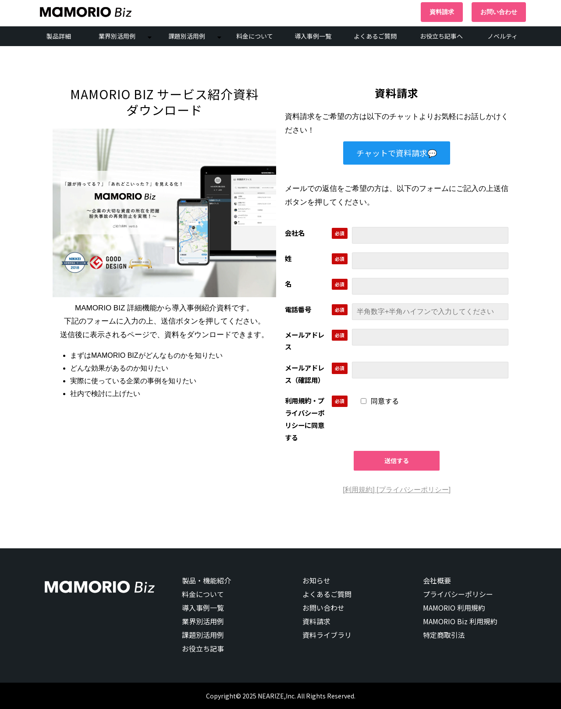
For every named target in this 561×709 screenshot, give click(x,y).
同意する (380, 401)
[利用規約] (359, 489)
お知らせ (316, 580)
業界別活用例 (117, 36)
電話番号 (298, 309)
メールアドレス (304, 341)
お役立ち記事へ (441, 36)
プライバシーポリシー (458, 594)
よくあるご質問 (375, 36)
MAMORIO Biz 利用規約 (460, 621)
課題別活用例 (186, 36)
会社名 (295, 233)
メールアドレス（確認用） (304, 374)
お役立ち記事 (203, 648)
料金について (254, 36)
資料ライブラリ (327, 635)
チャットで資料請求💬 (396, 152)
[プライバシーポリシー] (413, 489)
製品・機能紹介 (206, 580)
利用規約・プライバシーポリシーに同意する (304, 419)
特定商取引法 (444, 635)
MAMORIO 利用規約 (454, 607)
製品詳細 (58, 36)
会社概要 (437, 580)
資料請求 (442, 11)
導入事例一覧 (313, 36)
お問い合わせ (498, 11)
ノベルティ (502, 36)
